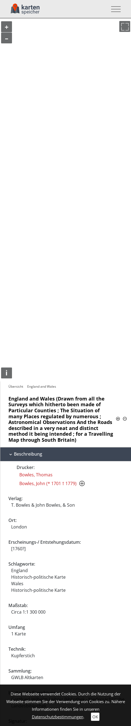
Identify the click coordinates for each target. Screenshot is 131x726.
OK (95, 716)
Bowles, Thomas (36, 475)
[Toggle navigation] (114, 9)
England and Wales (41, 386)
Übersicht (15, 386)
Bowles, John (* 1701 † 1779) (48, 483)
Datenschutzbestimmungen (57, 716)
